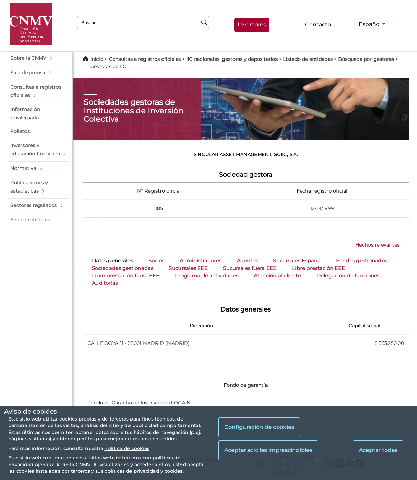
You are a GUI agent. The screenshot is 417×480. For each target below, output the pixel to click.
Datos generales (112, 261)
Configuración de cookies (259, 427)
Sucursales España (297, 261)
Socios (156, 261)
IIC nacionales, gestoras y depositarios (232, 59)
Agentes (247, 261)
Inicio (96, 59)
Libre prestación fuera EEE (125, 276)
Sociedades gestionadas (122, 268)
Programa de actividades (206, 276)
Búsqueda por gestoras (366, 59)
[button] (38, 58)
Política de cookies (126, 448)
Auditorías (105, 283)
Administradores (200, 261)
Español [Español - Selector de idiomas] (370, 24)
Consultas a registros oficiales (145, 59)
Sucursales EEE (188, 268)
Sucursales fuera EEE (250, 268)
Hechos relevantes (377, 245)
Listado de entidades (308, 59)
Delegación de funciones (347, 276)
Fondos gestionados (361, 261)
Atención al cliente (277, 276)
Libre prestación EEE (318, 268)
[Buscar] (204, 22)
